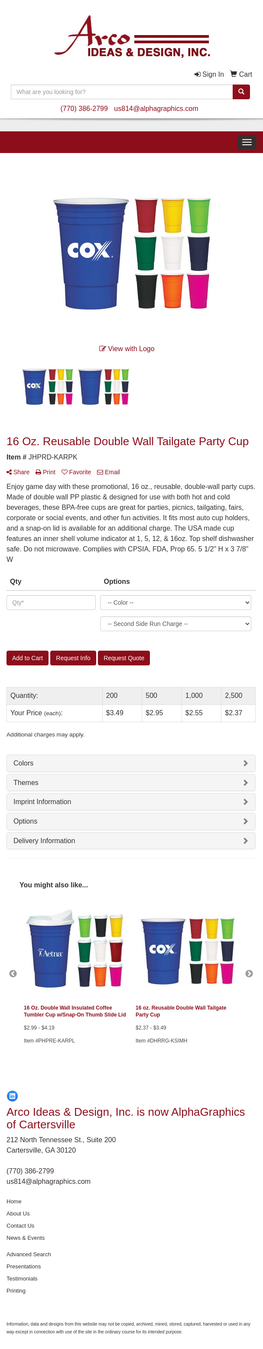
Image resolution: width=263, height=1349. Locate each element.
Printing (16, 1290)
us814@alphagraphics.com (156, 108)
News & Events (25, 1238)
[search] (241, 92)
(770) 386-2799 (83, 108)
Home (14, 1201)
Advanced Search (28, 1254)
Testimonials (22, 1278)
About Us (17, 1213)
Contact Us (20, 1225)
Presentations (23, 1266)
